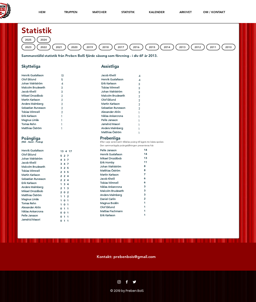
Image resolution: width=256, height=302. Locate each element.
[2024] (44, 39)
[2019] (90, 47)
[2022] (44, 47)
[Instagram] (119, 282)
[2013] (182, 47)
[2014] (167, 47)
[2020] (74, 47)
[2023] (28, 47)
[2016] (136, 47)
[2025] (28, 39)
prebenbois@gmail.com (134, 256)
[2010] (228, 47)
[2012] (198, 47)
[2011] (213, 47)
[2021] (59, 47)
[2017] (121, 47)
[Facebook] (126, 282)
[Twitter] (134, 282)
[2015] (152, 47)
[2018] (106, 47)
